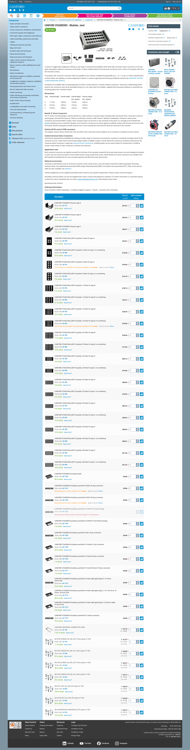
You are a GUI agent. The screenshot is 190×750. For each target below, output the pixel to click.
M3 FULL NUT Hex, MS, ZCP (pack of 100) (69, 686)
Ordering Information (46, 725)
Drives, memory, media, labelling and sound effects (24, 66)
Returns (42, 732)
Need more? (68, 208)
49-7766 (65, 535)
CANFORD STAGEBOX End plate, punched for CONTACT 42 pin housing (79, 509)
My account (177, 2)
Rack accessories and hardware (20, 57)
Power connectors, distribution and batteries (25, 30)
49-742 (64, 217)
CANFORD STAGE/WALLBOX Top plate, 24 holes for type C (75, 356)
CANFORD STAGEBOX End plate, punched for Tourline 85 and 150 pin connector (82, 568)
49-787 (64, 406)
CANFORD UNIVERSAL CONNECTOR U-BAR (70, 627)
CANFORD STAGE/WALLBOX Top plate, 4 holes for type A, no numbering (80, 250)
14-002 (64, 689)
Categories (14, 20)
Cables (12, 42)
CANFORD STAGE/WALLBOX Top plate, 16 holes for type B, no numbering (80, 321)
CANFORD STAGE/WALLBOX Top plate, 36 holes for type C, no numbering (80, 415)
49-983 (64, 323)
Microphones (14, 70)
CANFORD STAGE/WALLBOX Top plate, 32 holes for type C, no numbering (80, 391)
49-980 (64, 253)
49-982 (64, 300)
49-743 (64, 229)
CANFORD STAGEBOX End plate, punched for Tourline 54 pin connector (79, 556)
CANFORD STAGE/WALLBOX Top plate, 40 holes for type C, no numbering (80, 438)
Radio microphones (16, 73)
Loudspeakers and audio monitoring (22, 107)
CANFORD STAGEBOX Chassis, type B (68, 215)
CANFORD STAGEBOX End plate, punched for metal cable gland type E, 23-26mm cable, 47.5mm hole (85, 603)
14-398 (64, 653)
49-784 (64, 335)
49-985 (64, 370)
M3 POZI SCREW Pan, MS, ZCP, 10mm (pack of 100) (73, 639)
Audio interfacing (15, 93)
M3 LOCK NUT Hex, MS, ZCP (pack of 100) (69, 698)
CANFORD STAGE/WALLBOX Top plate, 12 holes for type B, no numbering (80, 297)
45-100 (64, 630)
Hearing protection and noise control (22, 86)
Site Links (60, 732)
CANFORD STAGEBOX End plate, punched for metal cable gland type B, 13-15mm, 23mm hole (83, 580)
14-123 (64, 642)
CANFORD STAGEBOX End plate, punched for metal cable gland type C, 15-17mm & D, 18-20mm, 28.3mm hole (86, 592)
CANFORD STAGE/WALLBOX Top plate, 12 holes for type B (75, 285)
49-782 (64, 288)
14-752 (64, 712)
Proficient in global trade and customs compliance (94, 15)
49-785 (64, 359)
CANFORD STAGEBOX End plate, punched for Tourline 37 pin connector (79, 544)
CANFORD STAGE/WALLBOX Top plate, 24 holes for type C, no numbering (80, 368)
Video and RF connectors (18, 27)
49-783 (64, 311)
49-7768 (65, 547)
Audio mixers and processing (19, 101)
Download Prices (62, 729)
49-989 (64, 465)
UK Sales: (80, 2)
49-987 (64, 417)
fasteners (68, 169)
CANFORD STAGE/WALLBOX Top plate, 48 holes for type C (75, 450)
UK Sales (164, 726)
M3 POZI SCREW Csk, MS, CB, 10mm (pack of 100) (72, 674)
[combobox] (94, 8)
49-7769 (65, 559)
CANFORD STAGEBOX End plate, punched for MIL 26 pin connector (78, 533)
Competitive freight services (60, 15)
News (27, 735)
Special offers (16, 134)
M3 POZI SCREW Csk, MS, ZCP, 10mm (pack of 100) (73, 662)
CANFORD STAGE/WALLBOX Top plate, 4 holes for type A (74, 238)
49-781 (64, 264)
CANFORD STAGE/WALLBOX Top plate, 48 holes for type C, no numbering (80, 462)
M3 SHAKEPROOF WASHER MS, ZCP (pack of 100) (72, 710)
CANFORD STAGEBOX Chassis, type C (68, 226)
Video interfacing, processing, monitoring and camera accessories (24, 96)
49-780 (64, 241)
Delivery (136, 198)
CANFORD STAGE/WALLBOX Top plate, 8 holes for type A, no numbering (80, 273)
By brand (14, 123)
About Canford (30, 725)
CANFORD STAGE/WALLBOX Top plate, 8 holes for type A (74, 262)
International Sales (160, 729)
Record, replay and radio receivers (21, 89)
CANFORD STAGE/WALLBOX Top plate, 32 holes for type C (75, 379)
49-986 (64, 394)
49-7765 (65, 523)
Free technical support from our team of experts (165, 15)
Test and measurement (17, 110)
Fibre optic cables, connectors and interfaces (25, 36)
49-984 (64, 347)
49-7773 (65, 595)
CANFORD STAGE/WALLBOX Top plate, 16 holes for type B (75, 309)
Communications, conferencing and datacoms (22, 114)
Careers (59, 735)
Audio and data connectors (19, 24)
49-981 (64, 276)
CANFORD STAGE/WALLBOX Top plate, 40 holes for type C (75, 427)
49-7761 (65, 488)
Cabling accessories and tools (20, 45)
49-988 (64, 441)
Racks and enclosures (17, 54)
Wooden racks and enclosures (20, 51)
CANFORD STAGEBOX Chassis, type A (68, 203)
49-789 (64, 453)
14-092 (64, 700)
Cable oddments (16, 142)
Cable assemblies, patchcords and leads (23, 39)
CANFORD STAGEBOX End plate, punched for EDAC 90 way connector (79, 497)
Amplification (14, 104)
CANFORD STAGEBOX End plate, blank (68, 474)
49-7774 (65, 607)
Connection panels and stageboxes (22, 33)
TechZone (27, 2)
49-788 (64, 429)
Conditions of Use (77, 729)
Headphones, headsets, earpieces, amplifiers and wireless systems (25, 82)
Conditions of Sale (77, 732)
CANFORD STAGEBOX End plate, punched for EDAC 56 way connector (79, 486)
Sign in (168, 2)
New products (16, 130)
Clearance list (22, 138)
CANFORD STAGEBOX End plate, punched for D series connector (77, 615)
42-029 (47, 123)
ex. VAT (125, 198)
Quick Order (43, 735)
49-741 (64, 205)
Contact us (13, 2)
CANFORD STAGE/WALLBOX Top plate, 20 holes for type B (75, 332)
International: (102, 2)
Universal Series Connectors (83, 143)
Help (20, 2)
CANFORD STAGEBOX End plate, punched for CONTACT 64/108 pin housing (81, 521)
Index (12, 127)
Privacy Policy (75, 735)
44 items (50, 30)
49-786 (64, 382)
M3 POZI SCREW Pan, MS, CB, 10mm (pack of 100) (72, 651)
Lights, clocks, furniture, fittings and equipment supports (22, 61)
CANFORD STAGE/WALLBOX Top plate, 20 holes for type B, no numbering (80, 344)
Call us (112, 267)
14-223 (64, 665)
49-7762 (65, 500)
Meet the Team (30, 732)
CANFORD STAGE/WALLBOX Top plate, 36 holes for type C (75, 403)
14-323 (64, 677)
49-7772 (65, 583)
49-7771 (65, 571)
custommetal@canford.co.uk (87, 179)
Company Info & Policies (79, 725)
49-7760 (65, 476)
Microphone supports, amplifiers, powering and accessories (24, 77)
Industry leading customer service (129, 15)
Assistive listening (16, 118)
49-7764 (65, 511)
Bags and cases (15, 48)
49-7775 (65, 618)
